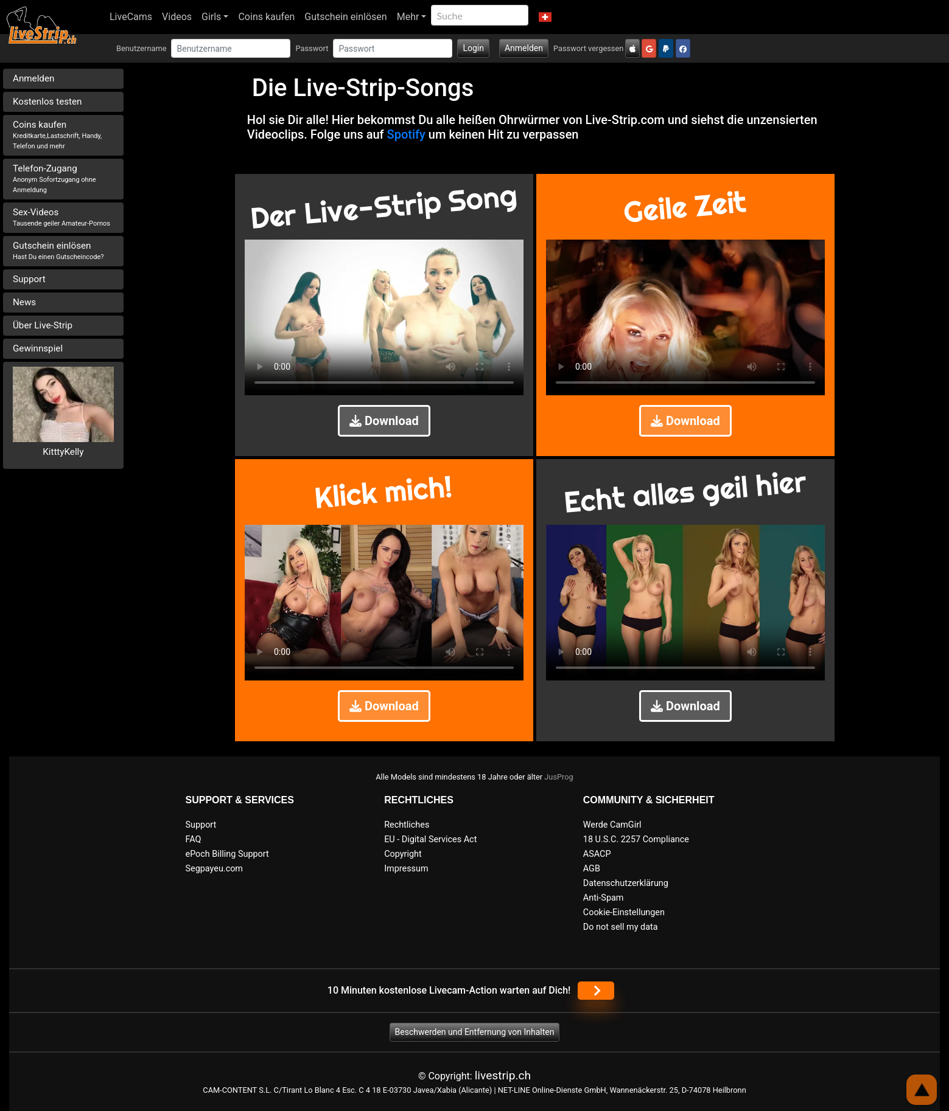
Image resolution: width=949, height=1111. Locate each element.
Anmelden (524, 48)
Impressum (406, 869)
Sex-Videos (61, 217)
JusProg (558, 776)
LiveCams (131, 16)
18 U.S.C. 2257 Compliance (636, 839)
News (24, 302)
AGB (591, 869)
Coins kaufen (266, 16)
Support (29, 279)
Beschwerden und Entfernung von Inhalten (475, 1032)
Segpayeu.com (214, 869)
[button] (544, 17)
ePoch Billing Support (227, 854)
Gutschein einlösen (345, 16)
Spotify (406, 134)
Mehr (408, 16)
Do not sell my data (620, 927)
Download (384, 421)
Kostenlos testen (47, 101)
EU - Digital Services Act (430, 839)
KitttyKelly (63, 451)
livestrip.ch (503, 1075)
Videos (177, 16)
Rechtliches (406, 825)
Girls (211, 16)
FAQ (193, 839)
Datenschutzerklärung (625, 883)
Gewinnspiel (38, 348)
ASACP (597, 854)
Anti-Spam (603, 898)
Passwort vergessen (588, 48)
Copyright (402, 854)
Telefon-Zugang (54, 178)
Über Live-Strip (42, 325)
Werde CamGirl (612, 825)
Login (473, 48)
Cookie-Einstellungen (624, 912)
